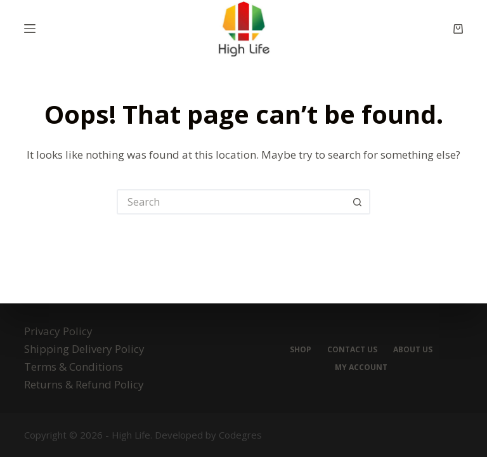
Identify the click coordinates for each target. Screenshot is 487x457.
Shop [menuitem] (300, 350)
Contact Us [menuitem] (352, 350)
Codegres (240, 434)
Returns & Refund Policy (84, 384)
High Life (131, 434)
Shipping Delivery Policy (84, 348)
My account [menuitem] (361, 367)
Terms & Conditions (73, 366)
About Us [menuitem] (412, 350)
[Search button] (357, 202)
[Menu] (30, 28)
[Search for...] (231, 202)
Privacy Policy (58, 331)
